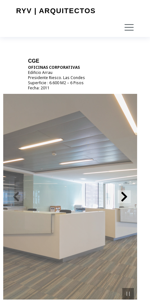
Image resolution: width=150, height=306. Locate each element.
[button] (129, 27)
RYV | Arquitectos (56, 11)
